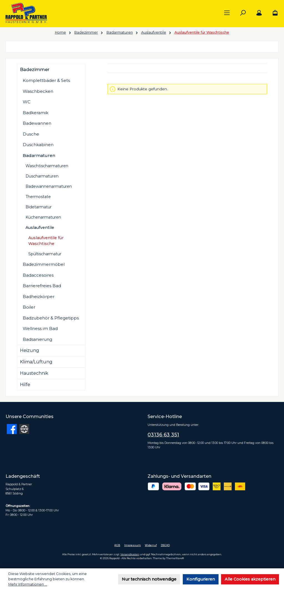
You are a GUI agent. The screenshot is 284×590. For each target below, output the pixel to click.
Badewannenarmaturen (49, 186)
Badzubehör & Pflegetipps (51, 318)
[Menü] (227, 13)
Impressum (132, 545)
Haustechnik (34, 373)
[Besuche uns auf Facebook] (12, 429)
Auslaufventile (40, 227)
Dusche (31, 134)
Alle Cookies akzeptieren (250, 579)
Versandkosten (129, 554)
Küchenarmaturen (43, 217)
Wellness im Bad (40, 328)
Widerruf (151, 545)
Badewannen (37, 123)
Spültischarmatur (44, 253)
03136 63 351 (163, 435)
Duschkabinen (38, 144)
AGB (117, 545)
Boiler (29, 307)
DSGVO (165, 545)
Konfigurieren (200, 579)
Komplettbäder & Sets (46, 80)
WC (27, 101)
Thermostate (38, 196)
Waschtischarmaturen (47, 165)
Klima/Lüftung (36, 361)
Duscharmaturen (42, 176)
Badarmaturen (39, 155)
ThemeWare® (175, 558)
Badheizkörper (38, 296)
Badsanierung (37, 339)
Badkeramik (35, 112)
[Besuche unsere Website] (24, 429)
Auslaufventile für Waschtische (46, 240)
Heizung (29, 350)
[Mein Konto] (259, 13)
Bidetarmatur (39, 206)
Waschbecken (38, 91)
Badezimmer (34, 69)
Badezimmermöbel (44, 264)
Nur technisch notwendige (149, 579)
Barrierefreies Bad (42, 285)
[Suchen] (243, 13)
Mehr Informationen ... (27, 584)
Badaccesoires (38, 275)
